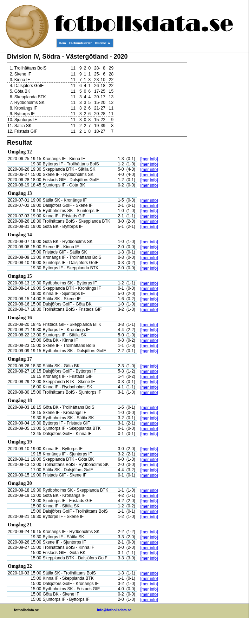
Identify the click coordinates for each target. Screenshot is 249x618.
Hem (62, 43)
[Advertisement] (217, 160)
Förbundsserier (80, 43)
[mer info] (149, 159)
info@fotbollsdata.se (114, 610)
